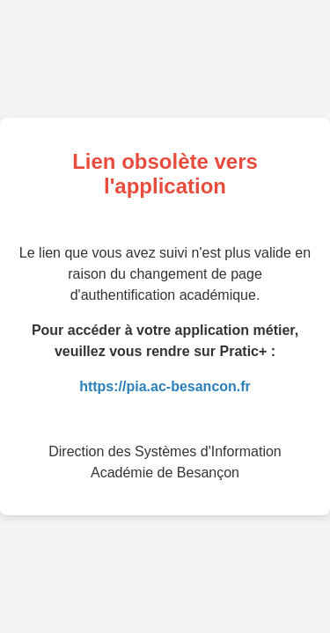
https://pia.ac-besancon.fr (165, 386)
